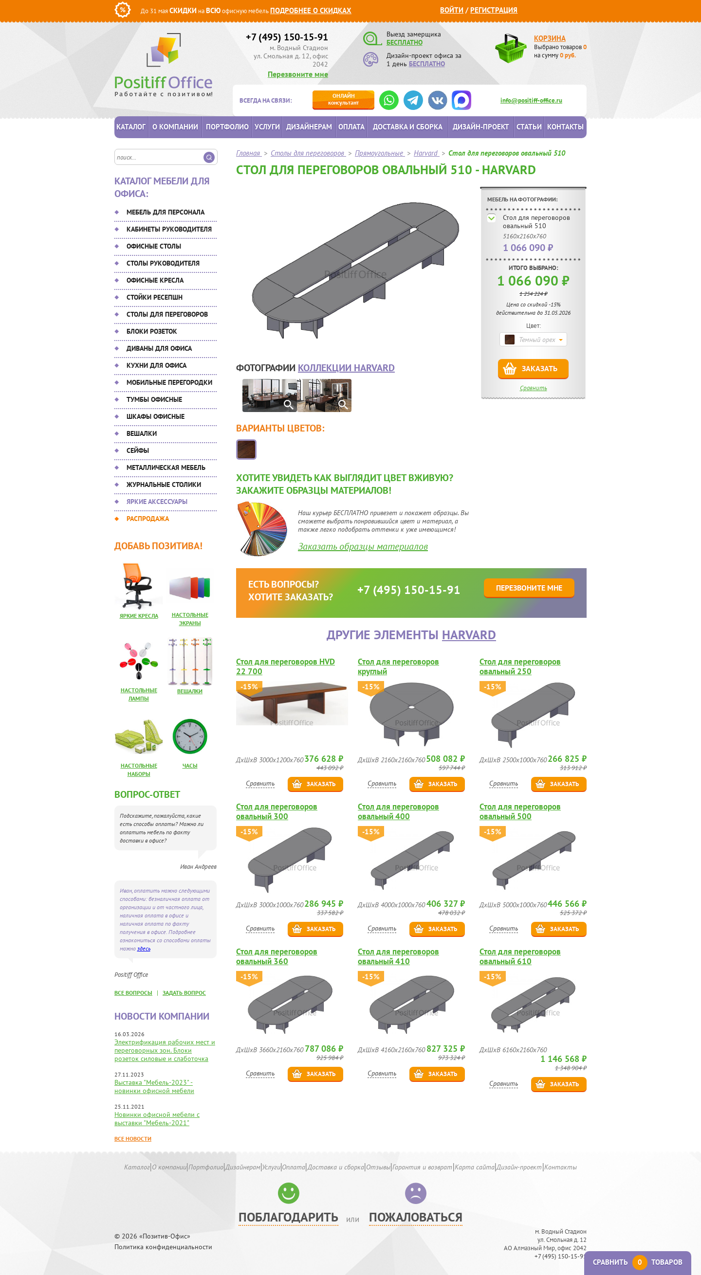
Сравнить (533, 388)
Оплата (351, 126)
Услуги (267, 126)
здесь (143, 948)
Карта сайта (475, 1167)
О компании (175, 126)
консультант (343, 99)
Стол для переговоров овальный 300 (276, 811)
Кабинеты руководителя (169, 229)
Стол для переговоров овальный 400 (398, 811)
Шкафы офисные (155, 416)
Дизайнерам (309, 126)
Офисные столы (154, 246)
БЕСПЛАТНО (405, 42)
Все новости (132, 1138)
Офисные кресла (155, 280)
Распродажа (148, 518)
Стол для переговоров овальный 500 (520, 811)
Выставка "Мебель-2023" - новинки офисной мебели (154, 1086)
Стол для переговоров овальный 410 (398, 956)
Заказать (539, 368)
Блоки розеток (152, 331)
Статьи (529, 126)
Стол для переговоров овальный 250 (520, 666)
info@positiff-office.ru (531, 100)
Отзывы (378, 1167)
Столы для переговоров (167, 314)
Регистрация (493, 10)
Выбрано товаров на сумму (560, 51)
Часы (190, 765)
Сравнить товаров (638, 1262)
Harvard (469, 635)
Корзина (550, 38)
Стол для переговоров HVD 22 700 (285, 666)
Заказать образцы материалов (363, 546)
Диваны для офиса (159, 348)
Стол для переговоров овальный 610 (520, 956)
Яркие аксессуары (157, 501)
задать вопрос (184, 992)
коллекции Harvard (346, 367)
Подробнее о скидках (310, 10)
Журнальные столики (164, 484)
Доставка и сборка (408, 126)
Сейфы (138, 450)
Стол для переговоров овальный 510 (536, 221)
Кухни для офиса (156, 365)
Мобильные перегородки (169, 382)
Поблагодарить (288, 1217)
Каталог (131, 126)
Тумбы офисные (154, 399)
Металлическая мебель (166, 467)
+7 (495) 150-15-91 (287, 37)
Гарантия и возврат (422, 1167)
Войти (451, 10)
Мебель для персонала (165, 212)
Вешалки (142, 433)
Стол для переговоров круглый (398, 666)
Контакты (565, 126)
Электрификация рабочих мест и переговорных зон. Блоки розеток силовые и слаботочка (164, 1050)
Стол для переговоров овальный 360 (276, 956)
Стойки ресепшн (155, 297)
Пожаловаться (415, 1217)
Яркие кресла (139, 615)
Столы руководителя (163, 263)
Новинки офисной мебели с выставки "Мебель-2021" (157, 1118)
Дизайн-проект (481, 126)
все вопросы (133, 992)
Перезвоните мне (298, 74)
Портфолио (227, 126)
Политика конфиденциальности (163, 1247)
